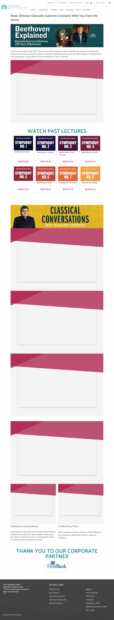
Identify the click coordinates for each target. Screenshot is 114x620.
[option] (57, 35)
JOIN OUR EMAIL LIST (57, 599)
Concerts (33, 9)
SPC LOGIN (90, 610)
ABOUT (89, 589)
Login (88, 2)
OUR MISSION (91, 592)
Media (61, 9)
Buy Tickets (62, 2)
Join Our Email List (75, 2)
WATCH (23, 161)
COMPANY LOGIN (93, 603)
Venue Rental (69, 9)
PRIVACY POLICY (55, 603)
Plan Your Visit (43, 9)
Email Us (25, 589)
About (78, 9)
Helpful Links (56, 585)
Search (100, 2)
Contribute (86, 9)
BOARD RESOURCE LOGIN (96, 606)
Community (54, 9)
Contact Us (50, 2)
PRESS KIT (90, 596)
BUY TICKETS (54, 592)
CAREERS (90, 599)
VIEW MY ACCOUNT (57, 596)
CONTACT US (54, 589)
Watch (23, 189)
